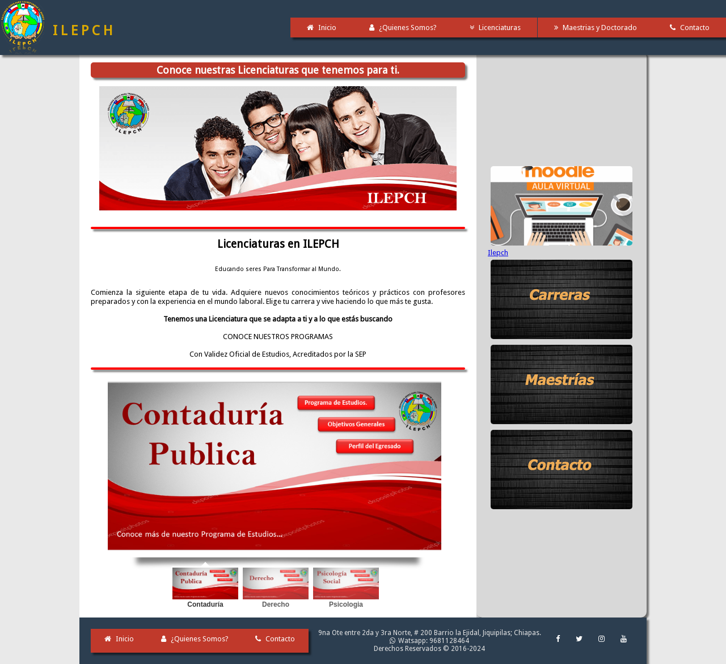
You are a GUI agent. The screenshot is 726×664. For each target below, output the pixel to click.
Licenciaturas (495, 27)
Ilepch (498, 252)
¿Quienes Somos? (403, 27)
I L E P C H (83, 31)
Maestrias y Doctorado (595, 27)
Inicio (321, 27)
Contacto (275, 639)
